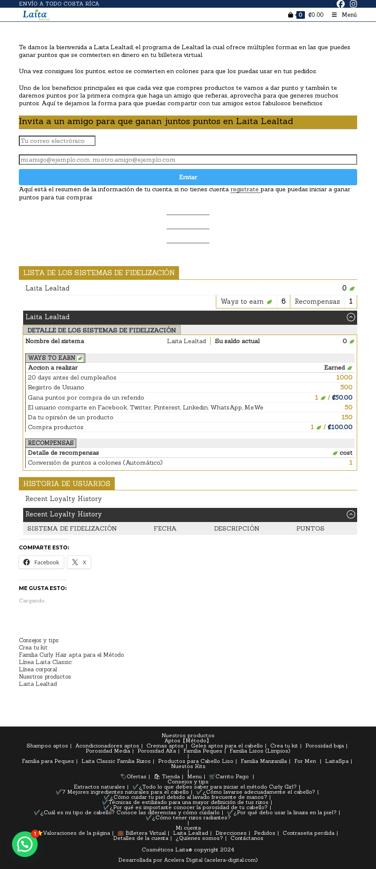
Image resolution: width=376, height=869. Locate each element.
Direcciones (231, 833)
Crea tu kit (33, 647)
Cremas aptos (165, 745)
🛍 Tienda (167, 776)
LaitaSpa (337, 761)
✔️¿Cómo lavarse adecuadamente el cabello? (255, 792)
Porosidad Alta (156, 750)
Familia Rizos (134, 761)
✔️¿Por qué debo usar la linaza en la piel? (282, 812)
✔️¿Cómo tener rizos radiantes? (188, 817)
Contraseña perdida (308, 833)
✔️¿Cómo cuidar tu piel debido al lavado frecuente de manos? (185, 797)
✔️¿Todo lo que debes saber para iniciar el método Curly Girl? (214, 786)
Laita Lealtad (38, 684)
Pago (242, 776)
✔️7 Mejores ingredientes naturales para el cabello (122, 792)
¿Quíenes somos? (199, 838)
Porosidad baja (324, 745)
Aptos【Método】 (188, 740)
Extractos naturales (99, 786)
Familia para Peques (48, 761)
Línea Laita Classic (45, 662)
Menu (194, 776)
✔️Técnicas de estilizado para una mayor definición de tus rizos (185, 802)
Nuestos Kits (188, 766)
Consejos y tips (39, 640)
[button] (25, 844)
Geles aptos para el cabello (227, 745)
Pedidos (264, 833)
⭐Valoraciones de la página (73, 833)
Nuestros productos (45, 676)
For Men (305, 761)
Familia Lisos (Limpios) (260, 750)
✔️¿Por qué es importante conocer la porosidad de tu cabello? (185, 807)
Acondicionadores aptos (107, 745)
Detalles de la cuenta (140, 838)
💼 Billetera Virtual (141, 833)
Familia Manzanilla (264, 761)
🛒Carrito (221, 776)
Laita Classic (98, 761)
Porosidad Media (108, 750)
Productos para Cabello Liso (195, 761)
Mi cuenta (188, 828)
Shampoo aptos (47, 745)
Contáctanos (246, 838)
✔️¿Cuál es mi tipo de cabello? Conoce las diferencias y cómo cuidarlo (127, 812)
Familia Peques (202, 750)
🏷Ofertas (133, 776)
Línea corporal (38, 669)
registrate (245, 189)
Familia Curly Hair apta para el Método (71, 654)
